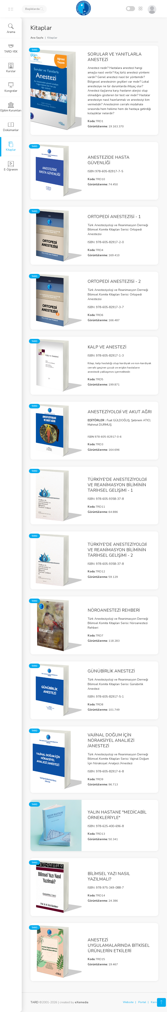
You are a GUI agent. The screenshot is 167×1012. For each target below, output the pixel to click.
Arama (11, 28)
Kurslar (11, 67)
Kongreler (11, 87)
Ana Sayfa (36, 38)
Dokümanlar (11, 126)
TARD (34, 1002)
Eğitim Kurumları (10, 107)
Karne (154, 1002)
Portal (142, 1002)
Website (128, 1002)
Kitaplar (11, 146)
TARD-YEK (11, 48)
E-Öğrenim (11, 166)
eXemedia (81, 1002)
